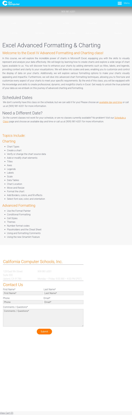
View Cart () (6, 413)
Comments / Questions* (15, 307)
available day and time (110, 102)
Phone (6, 298)
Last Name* (50, 289)
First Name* (9, 289)
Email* (47, 298)
